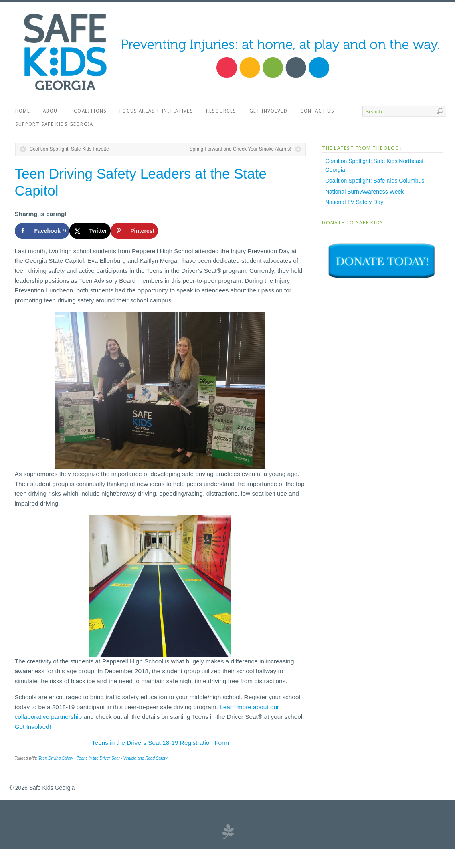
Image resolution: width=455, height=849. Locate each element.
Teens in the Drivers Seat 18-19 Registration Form (160, 742)
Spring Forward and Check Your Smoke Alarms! (240, 149)
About (52, 111)
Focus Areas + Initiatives (156, 111)
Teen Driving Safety (55, 758)
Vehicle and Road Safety (145, 758)
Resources (221, 111)
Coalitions (90, 111)
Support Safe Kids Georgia (54, 124)
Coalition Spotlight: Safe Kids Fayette (69, 149)
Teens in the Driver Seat (98, 758)
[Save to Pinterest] (134, 231)
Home (22, 111)
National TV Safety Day (354, 202)
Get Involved (268, 111)
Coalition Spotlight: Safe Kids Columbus (374, 180)
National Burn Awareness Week (364, 191)
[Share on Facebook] (42, 231)
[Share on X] (90, 231)
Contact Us (317, 111)
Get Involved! (33, 726)
